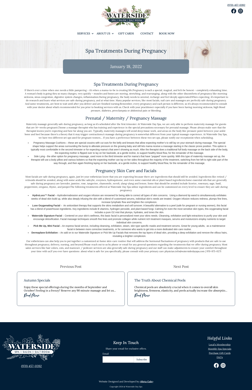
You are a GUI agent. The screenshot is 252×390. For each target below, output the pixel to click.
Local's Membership (220, 344)
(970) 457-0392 (31, 366)
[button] (83, 33)
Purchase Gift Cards (220, 353)
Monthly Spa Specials (219, 348)
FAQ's (220, 357)
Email (106, 353)
